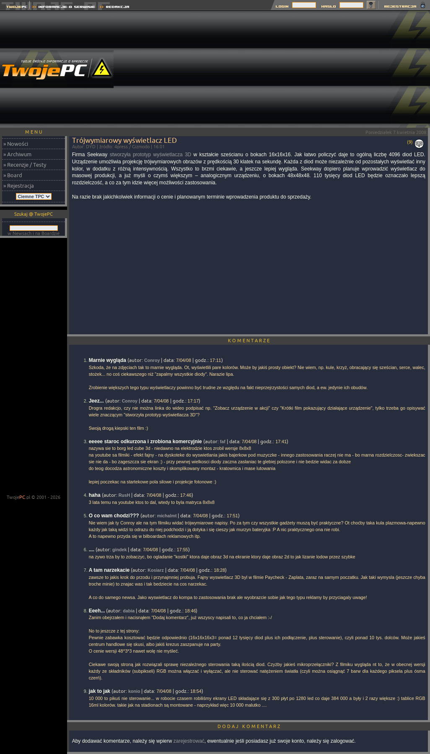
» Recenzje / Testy (24, 165)
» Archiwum (17, 154)
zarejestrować (189, 741)
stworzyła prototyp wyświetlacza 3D (151, 155)
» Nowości (15, 144)
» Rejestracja (18, 185)
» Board (12, 175)
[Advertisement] (293, 69)
